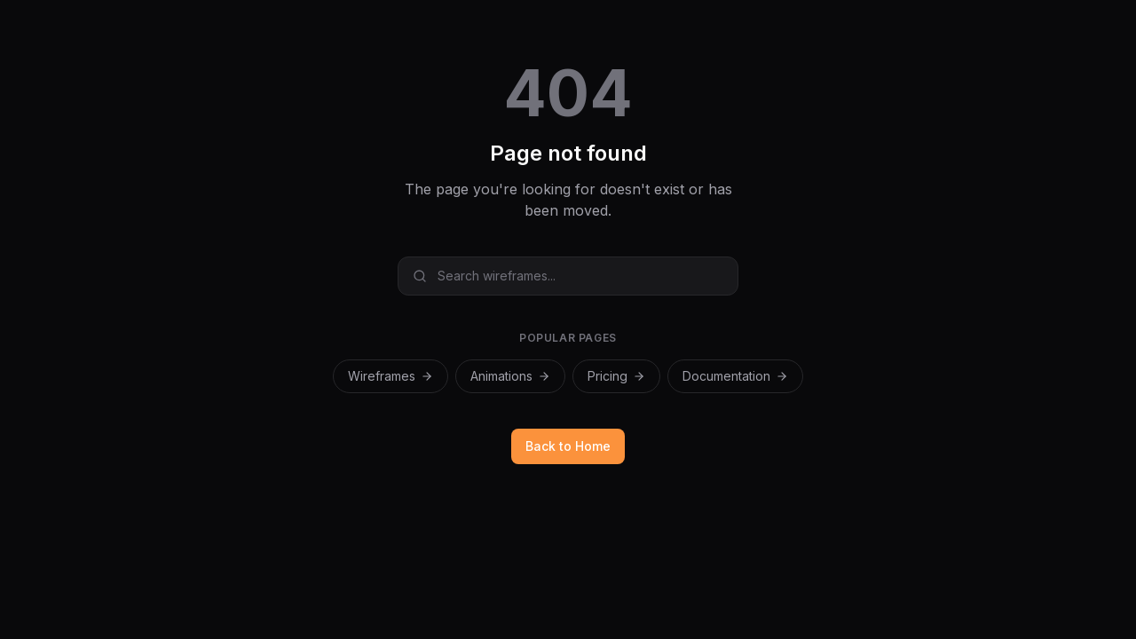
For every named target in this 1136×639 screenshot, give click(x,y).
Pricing (616, 375)
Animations (510, 375)
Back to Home (568, 446)
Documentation (735, 375)
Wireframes (390, 375)
